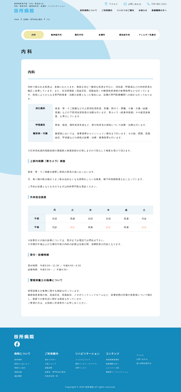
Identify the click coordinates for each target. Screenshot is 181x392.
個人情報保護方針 (144, 363)
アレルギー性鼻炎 (147, 34)
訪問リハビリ (81, 367)
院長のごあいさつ (22, 363)
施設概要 (18, 376)
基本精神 (18, 359)
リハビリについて (83, 359)
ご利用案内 (107, 10)
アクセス (111, 4)
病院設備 (18, 372)
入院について (50, 363)
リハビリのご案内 (125, 10)
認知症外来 (124, 34)
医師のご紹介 (20, 367)
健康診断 (48, 367)
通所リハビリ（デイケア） (86, 363)
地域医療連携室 (112, 359)
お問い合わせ (132, 4)
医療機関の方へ (159, 10)
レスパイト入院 (112, 367)
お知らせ (143, 10)
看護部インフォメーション (117, 372)
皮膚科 (102, 34)
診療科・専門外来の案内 (55, 372)
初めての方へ (50, 359)
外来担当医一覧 (51, 376)
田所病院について (88, 10)
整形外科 (79, 34)
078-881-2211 (157, 4)
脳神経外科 (56, 34)
